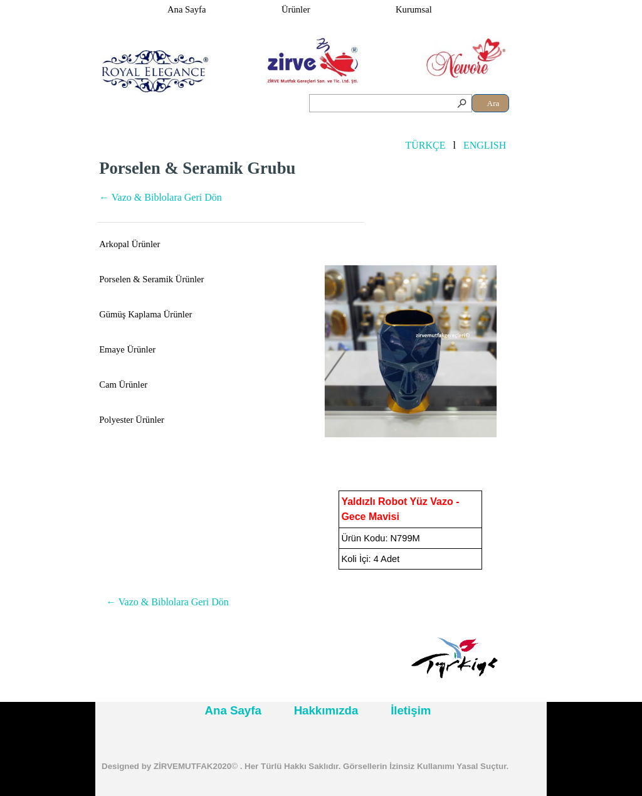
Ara (493, 103)
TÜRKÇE (425, 145)
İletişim (411, 710)
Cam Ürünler (123, 384)
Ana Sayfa (186, 9)
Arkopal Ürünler (129, 244)
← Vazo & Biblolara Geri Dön (160, 197)
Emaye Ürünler (127, 349)
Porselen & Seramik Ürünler (151, 279)
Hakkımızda (326, 710)
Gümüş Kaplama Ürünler (145, 314)
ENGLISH (484, 145)
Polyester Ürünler (131, 420)
